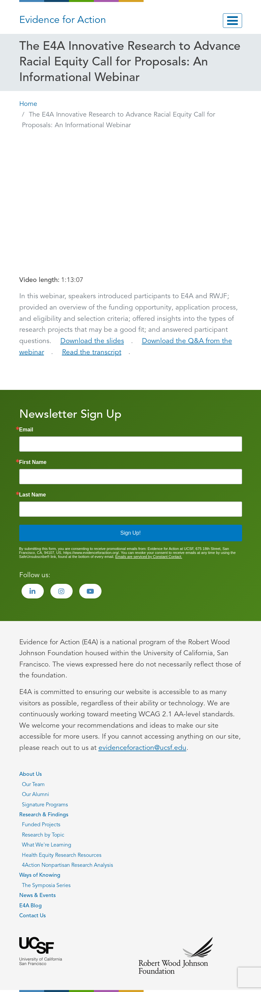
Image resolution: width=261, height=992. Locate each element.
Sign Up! (130, 533)
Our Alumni (35, 794)
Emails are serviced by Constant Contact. (148, 557)
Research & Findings (43, 815)
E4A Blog (30, 906)
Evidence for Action (62, 20)
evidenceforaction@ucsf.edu (142, 748)
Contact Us (32, 916)
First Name (33, 462)
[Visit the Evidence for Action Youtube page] (90, 591)
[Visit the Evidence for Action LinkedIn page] (33, 591)
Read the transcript (91, 352)
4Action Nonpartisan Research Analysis (67, 865)
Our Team (33, 784)
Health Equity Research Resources (61, 855)
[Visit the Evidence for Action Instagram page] (61, 591)
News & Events (37, 895)
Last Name (32, 494)
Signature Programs (45, 805)
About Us (30, 774)
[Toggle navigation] (232, 20)
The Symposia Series (46, 885)
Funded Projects (41, 825)
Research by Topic (43, 835)
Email (26, 429)
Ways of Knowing (39, 875)
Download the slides (92, 341)
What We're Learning (46, 845)
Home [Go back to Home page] (28, 104)
